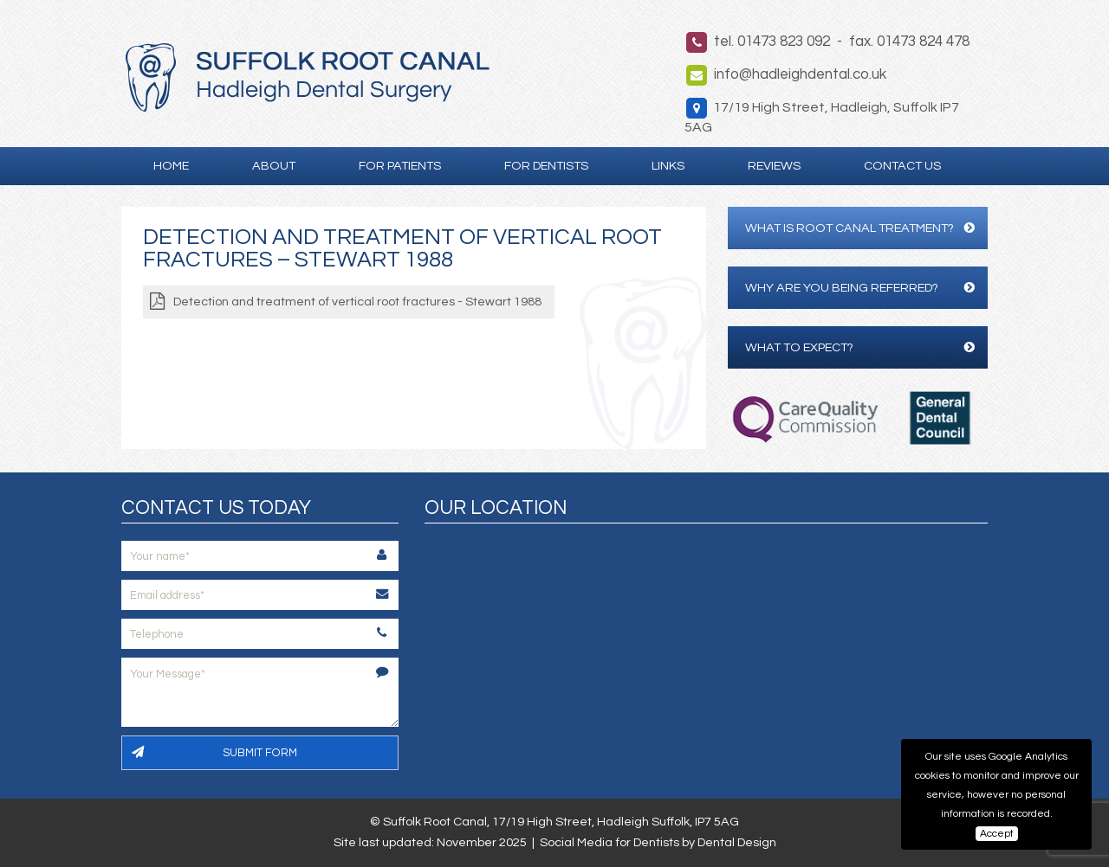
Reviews (774, 165)
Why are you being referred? (860, 287)
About (273, 165)
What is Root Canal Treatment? (860, 228)
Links (668, 165)
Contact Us (902, 165)
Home (171, 165)
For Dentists (546, 165)
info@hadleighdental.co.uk (800, 74)
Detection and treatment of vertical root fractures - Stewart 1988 (357, 301)
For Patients (400, 165)
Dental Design (736, 842)
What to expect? (860, 347)
